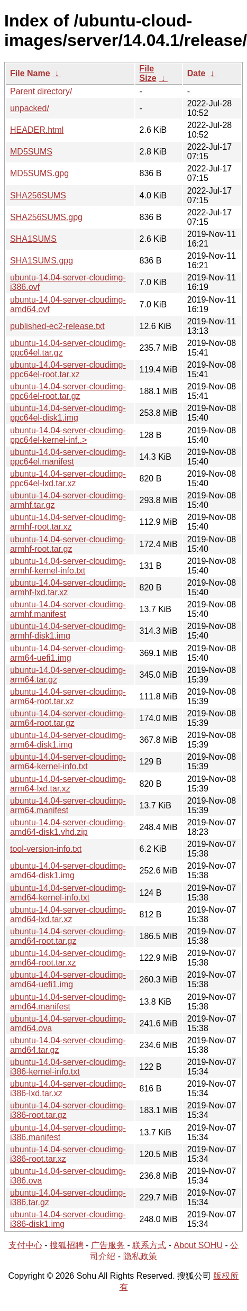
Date (196, 73)
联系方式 (149, 1245)
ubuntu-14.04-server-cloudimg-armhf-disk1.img (68, 631)
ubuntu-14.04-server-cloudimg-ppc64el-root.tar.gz (68, 391)
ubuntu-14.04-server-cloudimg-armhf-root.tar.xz (68, 522)
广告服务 (108, 1245)
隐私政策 (140, 1256)
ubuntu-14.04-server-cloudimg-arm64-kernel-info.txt (68, 761)
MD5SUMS (31, 151)
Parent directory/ (41, 91)
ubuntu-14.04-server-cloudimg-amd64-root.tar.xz (68, 958)
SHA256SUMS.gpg (46, 217)
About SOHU (198, 1245)
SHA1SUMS (33, 238)
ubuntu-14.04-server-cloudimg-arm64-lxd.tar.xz (68, 784)
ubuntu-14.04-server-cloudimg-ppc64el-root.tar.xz (68, 369)
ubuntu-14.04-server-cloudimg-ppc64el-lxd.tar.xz (68, 478)
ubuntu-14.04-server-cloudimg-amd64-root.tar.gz (68, 936)
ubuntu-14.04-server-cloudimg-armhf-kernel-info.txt (68, 566)
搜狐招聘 (67, 1245)
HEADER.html (36, 129)
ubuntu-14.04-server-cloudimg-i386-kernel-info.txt (68, 1067)
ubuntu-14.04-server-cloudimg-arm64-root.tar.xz (68, 696)
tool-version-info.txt (45, 848)
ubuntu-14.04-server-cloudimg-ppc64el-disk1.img (68, 413)
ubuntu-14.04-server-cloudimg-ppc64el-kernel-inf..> (68, 435)
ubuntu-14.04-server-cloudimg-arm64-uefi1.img (68, 653)
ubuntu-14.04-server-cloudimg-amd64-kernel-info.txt (68, 893)
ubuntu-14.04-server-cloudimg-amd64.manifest (68, 1002)
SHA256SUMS (38, 195)
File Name (30, 73)
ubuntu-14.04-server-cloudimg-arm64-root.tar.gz (68, 718)
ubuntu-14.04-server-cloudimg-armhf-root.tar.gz (68, 544)
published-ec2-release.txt (57, 326)
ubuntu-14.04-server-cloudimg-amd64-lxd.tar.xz (68, 914)
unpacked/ (29, 108)
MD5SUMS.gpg (39, 173)
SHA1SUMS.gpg (41, 260)
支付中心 (25, 1245)
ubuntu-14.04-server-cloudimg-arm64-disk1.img (68, 740)
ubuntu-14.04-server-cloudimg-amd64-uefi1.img (68, 979)
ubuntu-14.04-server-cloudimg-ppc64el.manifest (68, 457)
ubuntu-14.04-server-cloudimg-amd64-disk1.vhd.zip (68, 827)
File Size (148, 73)
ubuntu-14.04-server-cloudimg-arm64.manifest (68, 805)
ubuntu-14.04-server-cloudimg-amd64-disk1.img (68, 870)
